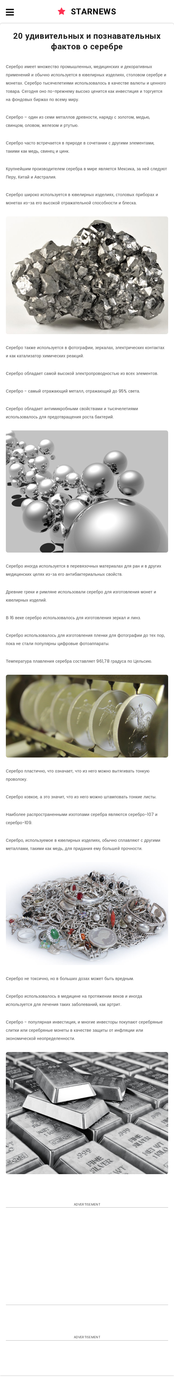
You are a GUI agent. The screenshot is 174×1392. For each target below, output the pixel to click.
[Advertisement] (87, 1254)
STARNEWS (87, 11)
